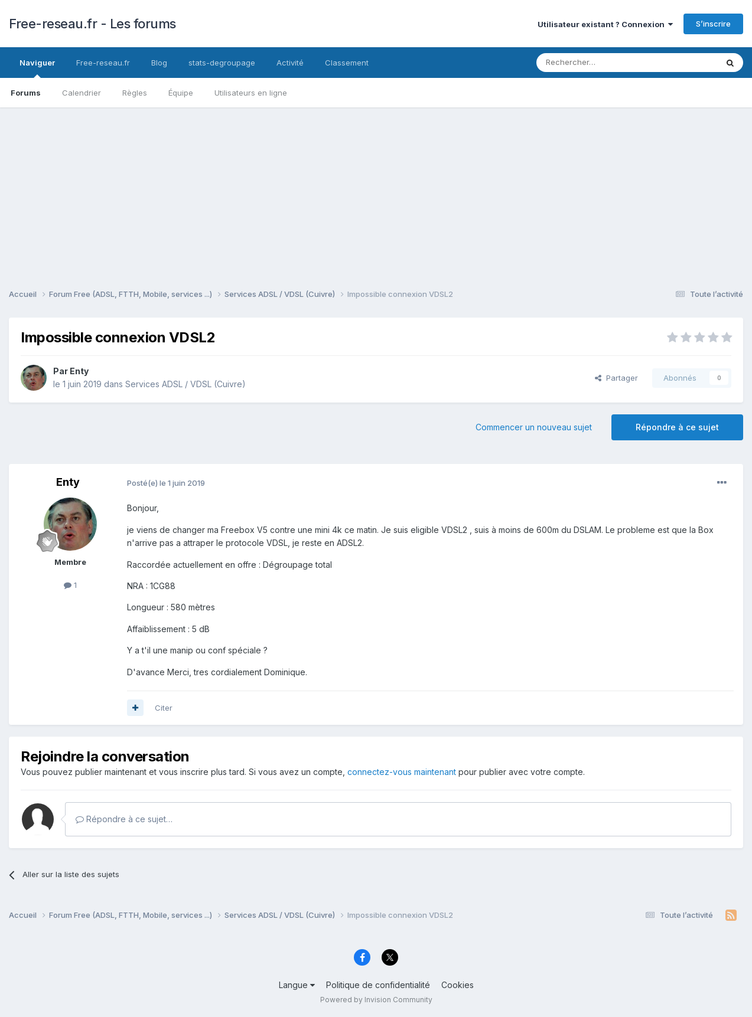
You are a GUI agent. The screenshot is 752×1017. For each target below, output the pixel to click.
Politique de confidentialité (378, 985)
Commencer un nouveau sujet (534, 427)
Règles (134, 92)
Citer (163, 707)
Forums (26, 92)
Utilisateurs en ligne (250, 92)
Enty (79, 371)
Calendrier (81, 92)
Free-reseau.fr (103, 62)
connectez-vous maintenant (401, 772)
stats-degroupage (221, 62)
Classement (347, 62)
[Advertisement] (376, 190)
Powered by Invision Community (376, 999)
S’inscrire (713, 23)
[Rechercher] (600, 62)
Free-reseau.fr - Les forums (92, 23)
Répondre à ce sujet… (124, 819)
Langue (297, 985)
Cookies (457, 985)
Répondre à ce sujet (677, 427)
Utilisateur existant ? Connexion (605, 24)
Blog (159, 62)
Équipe (180, 92)
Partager (616, 377)
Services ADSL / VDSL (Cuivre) (185, 384)
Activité (290, 62)
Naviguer (37, 68)
